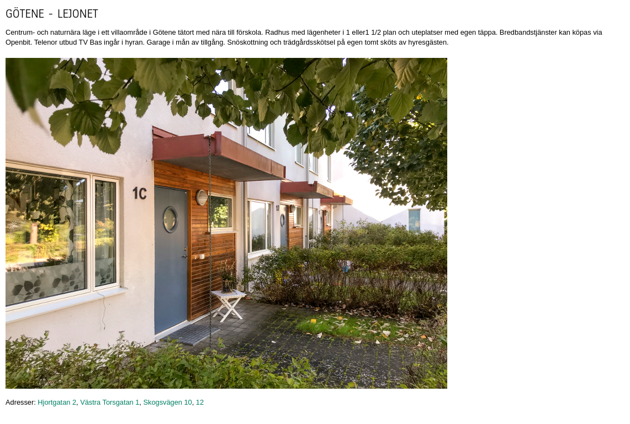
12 (200, 402)
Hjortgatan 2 (57, 402)
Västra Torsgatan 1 (109, 402)
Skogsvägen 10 (167, 402)
